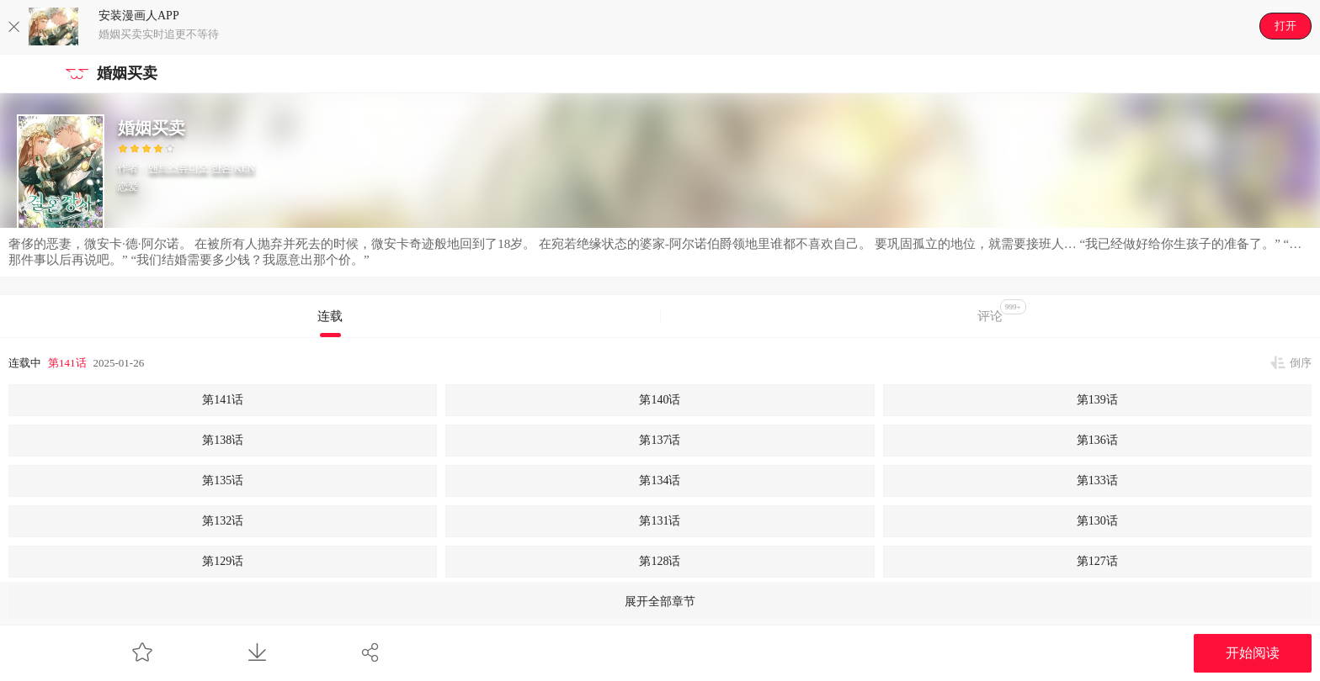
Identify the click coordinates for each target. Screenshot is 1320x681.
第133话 (1097, 480)
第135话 (222, 480)
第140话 (659, 399)
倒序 (1301, 362)
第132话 (222, 521)
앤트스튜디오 (178, 168)
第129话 (222, 561)
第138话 (222, 440)
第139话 (1097, 399)
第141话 (67, 362)
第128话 (659, 561)
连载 (330, 316)
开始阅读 (1253, 653)
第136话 (1097, 440)
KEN (244, 168)
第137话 (659, 440)
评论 (1001, 311)
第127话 (1097, 561)
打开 (1285, 25)
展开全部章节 (660, 601)
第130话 (1097, 521)
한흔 (221, 168)
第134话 (659, 480)
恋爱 (128, 187)
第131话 (659, 521)
